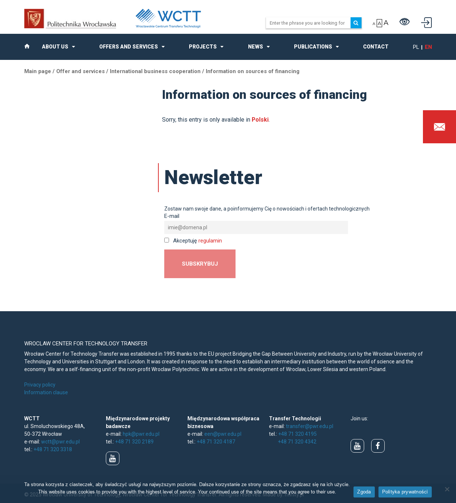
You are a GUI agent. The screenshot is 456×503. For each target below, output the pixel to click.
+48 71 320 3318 (52, 449)
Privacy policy (39, 385)
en (428, 47)
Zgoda (364, 492)
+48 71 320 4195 (297, 434)
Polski (260, 119)
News (255, 47)
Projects (203, 47)
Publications (313, 47)
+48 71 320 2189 (134, 442)
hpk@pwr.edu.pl (141, 434)
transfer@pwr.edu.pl (309, 426)
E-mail (171, 216)
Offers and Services (128, 47)
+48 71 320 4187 (216, 442)
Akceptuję (193, 240)
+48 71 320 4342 (297, 442)
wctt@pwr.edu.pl (60, 442)
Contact (375, 47)
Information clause (46, 392)
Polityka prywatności (405, 492)
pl (416, 47)
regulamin (210, 240)
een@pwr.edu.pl (222, 434)
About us (55, 47)
